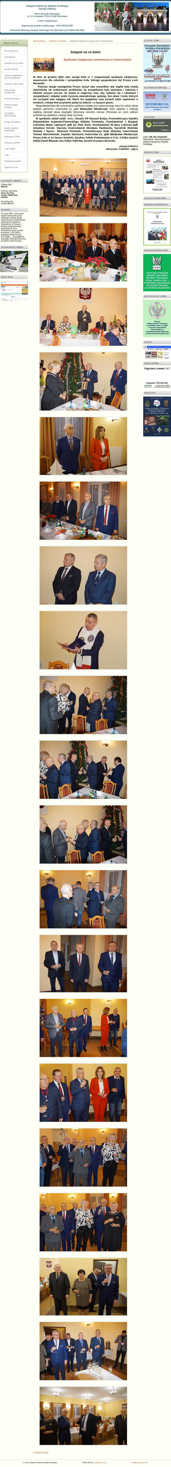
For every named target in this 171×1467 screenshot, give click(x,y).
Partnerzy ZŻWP (12, 143)
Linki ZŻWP (10, 149)
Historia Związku (12, 99)
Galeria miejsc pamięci (11, 106)
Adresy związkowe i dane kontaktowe (14, 76)
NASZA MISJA (11, 69)
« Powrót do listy (41, 1452)
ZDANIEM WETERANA (10, 114)
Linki (7, 155)
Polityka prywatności (139, 1462)
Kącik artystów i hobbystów (12, 129)
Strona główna (11, 51)
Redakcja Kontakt (13, 161)
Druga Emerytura (12, 122)
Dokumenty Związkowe (10, 91)
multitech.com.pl (100, 1462)
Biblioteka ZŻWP (12, 136)
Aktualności (10, 57)
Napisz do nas (11, 167)
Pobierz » (165, 130)
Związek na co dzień (14, 63)
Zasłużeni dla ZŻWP (14, 84)
